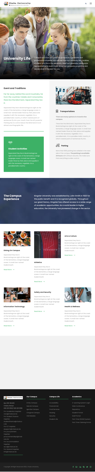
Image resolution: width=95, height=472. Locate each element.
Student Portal (77, 413)
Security (52, 416)
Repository (76, 410)
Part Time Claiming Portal (81, 423)
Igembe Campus (33, 410)
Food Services (54, 410)
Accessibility (53, 403)
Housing (52, 413)
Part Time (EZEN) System (81, 419)
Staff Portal (76, 416)
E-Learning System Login (81, 403)
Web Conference (78, 406)
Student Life (53, 419)
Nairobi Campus (32, 406)
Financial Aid (53, 406)
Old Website (31, 416)
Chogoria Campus (33, 413)
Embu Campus (32, 403)
